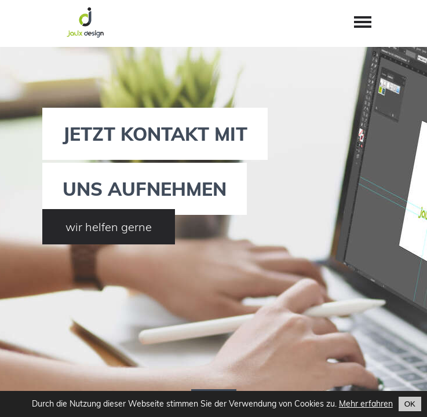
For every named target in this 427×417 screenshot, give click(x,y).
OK (409, 404)
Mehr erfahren (366, 403)
